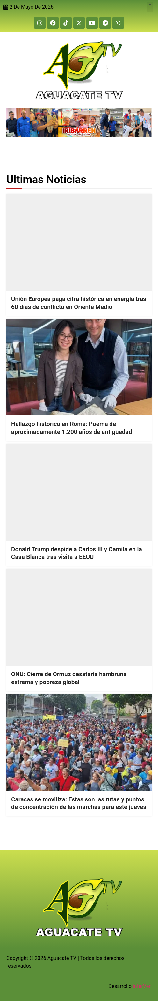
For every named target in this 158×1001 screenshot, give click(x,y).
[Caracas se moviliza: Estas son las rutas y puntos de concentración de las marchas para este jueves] (79, 742)
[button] (150, 7)
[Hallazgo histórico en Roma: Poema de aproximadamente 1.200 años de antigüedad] (79, 367)
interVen (142, 986)
